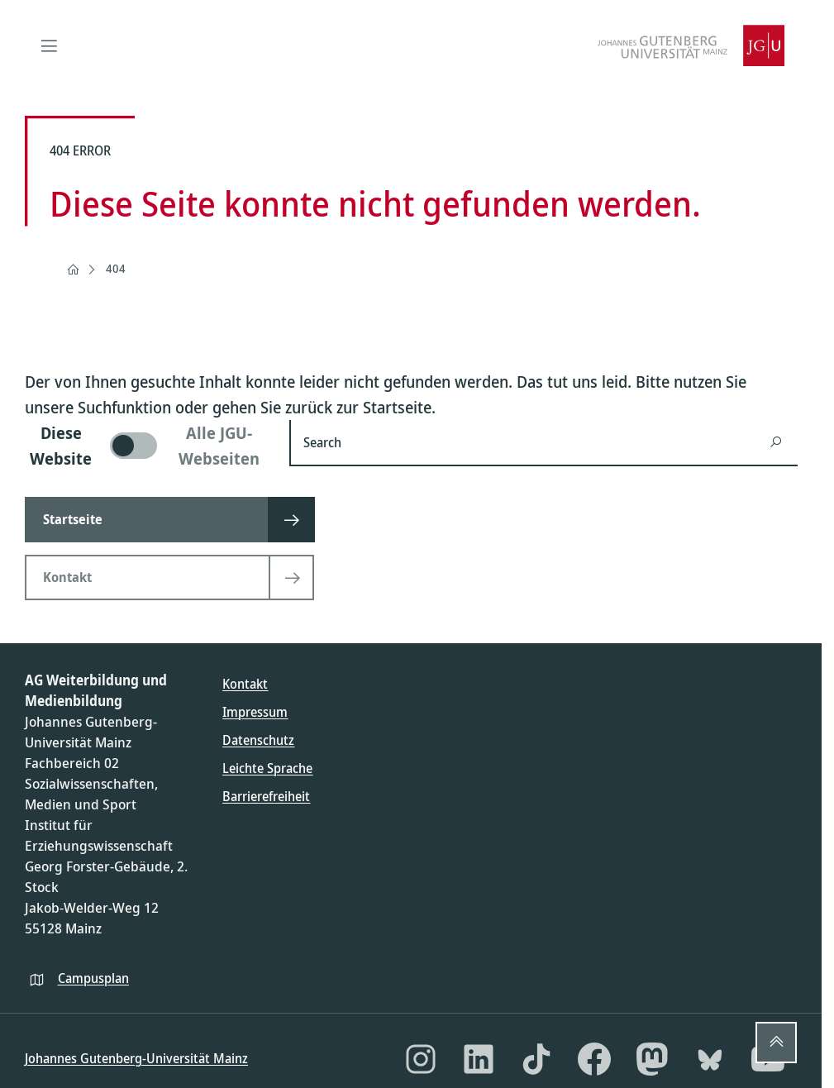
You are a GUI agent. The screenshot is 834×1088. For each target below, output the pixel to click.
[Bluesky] (710, 1059)
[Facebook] (594, 1059)
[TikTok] (536, 1059)
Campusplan (93, 978)
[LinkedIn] (478, 1059)
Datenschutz (258, 740)
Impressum (255, 712)
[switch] (147, 445)
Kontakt (245, 684)
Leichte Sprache (267, 768)
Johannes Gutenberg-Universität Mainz (136, 1058)
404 (116, 268)
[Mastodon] (652, 1059)
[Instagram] (420, 1059)
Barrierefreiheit (266, 796)
